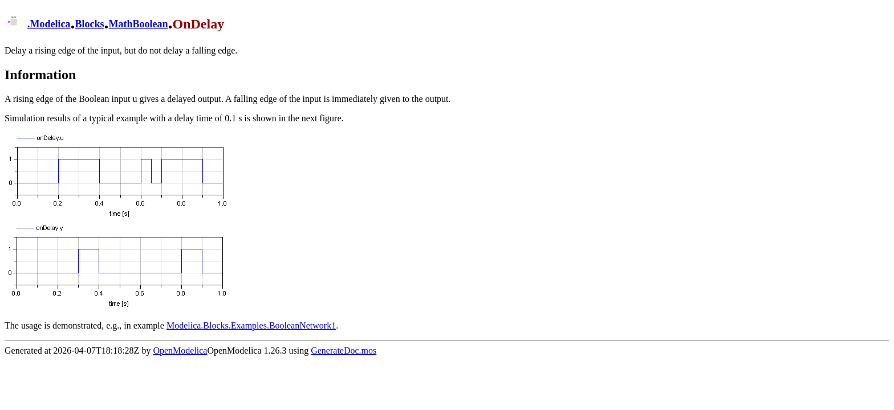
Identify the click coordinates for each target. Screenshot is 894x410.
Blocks (89, 24)
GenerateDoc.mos (343, 350)
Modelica (50, 24)
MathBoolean (138, 24)
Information (40, 74)
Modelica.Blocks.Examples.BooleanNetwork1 (251, 325)
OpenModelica (180, 350)
